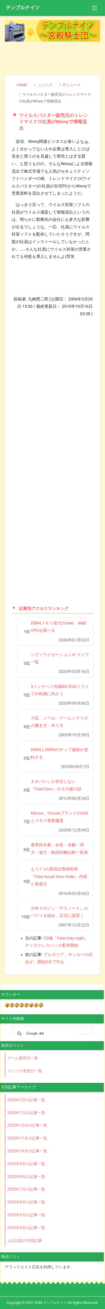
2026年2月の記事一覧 (26, 1100)
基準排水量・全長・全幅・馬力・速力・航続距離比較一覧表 (59, 848)
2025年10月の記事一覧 (27, 1151)
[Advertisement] (52, 57)
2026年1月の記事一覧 (26, 1112)
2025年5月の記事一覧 (26, 1215)
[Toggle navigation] (94, 8)
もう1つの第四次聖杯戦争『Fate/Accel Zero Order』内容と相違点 (59, 876)
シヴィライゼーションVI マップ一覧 (60, 658)
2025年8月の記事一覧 (26, 1176)
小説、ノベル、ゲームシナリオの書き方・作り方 (59, 722)
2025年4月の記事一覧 (26, 1227)
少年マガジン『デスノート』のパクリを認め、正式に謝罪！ (59, 912)
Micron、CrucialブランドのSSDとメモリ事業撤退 (59, 817)
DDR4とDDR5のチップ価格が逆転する (59, 753)
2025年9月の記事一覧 (26, 1164)
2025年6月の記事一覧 (26, 1202)
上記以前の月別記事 (24, 1240)
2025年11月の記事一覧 (27, 1138)
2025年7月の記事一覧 (26, 1189)
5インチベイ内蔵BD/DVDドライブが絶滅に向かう (60, 690)
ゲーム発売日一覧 (22, 1058)
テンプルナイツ (23, 7)
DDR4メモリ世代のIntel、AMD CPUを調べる (58, 627)
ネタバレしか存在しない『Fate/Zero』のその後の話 (56, 785)
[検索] (51, 1034)
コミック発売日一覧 (24, 1071)
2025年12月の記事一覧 (27, 1125)
